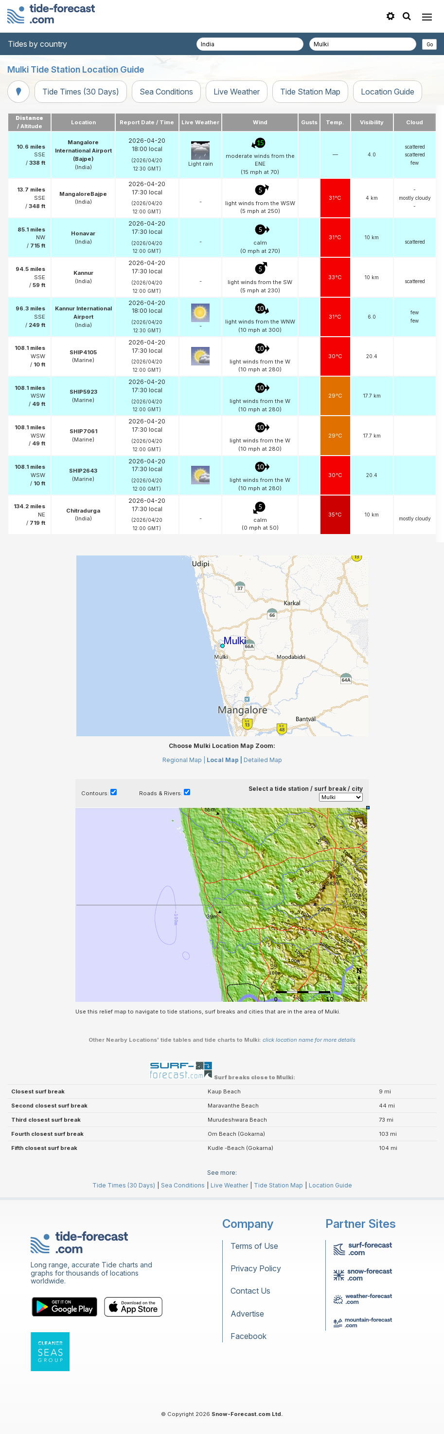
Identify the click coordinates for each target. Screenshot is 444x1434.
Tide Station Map (310, 91)
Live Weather (236, 91)
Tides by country (37, 44)
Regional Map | (183, 760)
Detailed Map (263, 760)
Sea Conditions (166, 91)
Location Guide (387, 91)
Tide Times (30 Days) (80, 91)
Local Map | (224, 760)
